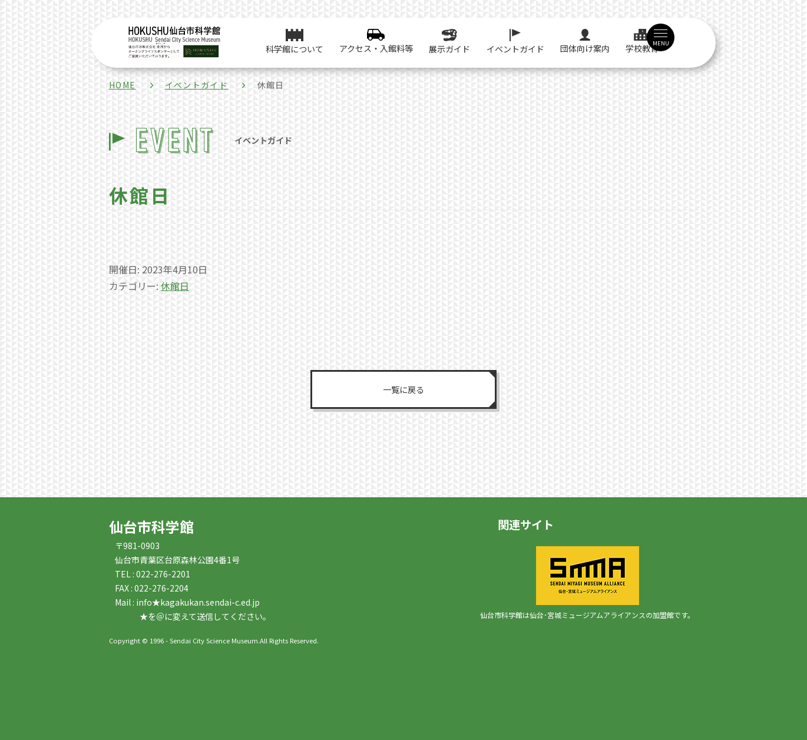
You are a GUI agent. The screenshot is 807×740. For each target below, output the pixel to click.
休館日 (175, 286)
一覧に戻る (403, 389)
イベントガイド (197, 85)
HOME (122, 85)
